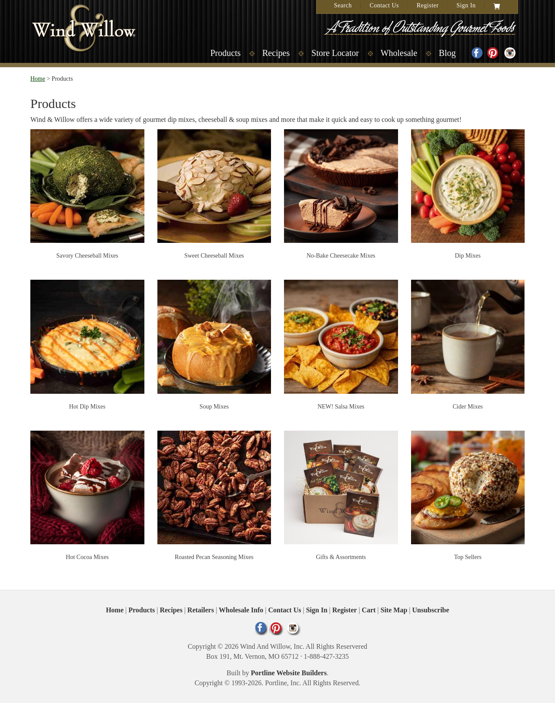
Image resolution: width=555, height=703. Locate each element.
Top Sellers (467, 557)
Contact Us (384, 5)
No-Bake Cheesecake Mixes (341, 255)
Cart (368, 610)
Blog (447, 53)
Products (225, 53)
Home (37, 78)
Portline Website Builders (289, 673)
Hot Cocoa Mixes (87, 557)
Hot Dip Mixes (87, 406)
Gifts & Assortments (341, 557)
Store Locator (335, 53)
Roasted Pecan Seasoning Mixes (214, 557)
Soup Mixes (214, 406)
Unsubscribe (430, 610)
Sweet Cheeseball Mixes (214, 255)
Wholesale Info (241, 610)
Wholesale (399, 53)
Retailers (200, 610)
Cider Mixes (468, 406)
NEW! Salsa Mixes (340, 406)
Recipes (276, 53)
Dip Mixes (468, 255)
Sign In (466, 5)
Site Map (394, 610)
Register (428, 5)
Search (343, 5)
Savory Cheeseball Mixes (87, 255)
